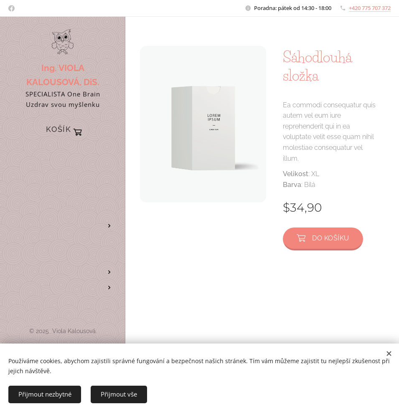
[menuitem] (63, 154)
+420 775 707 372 (370, 8)
